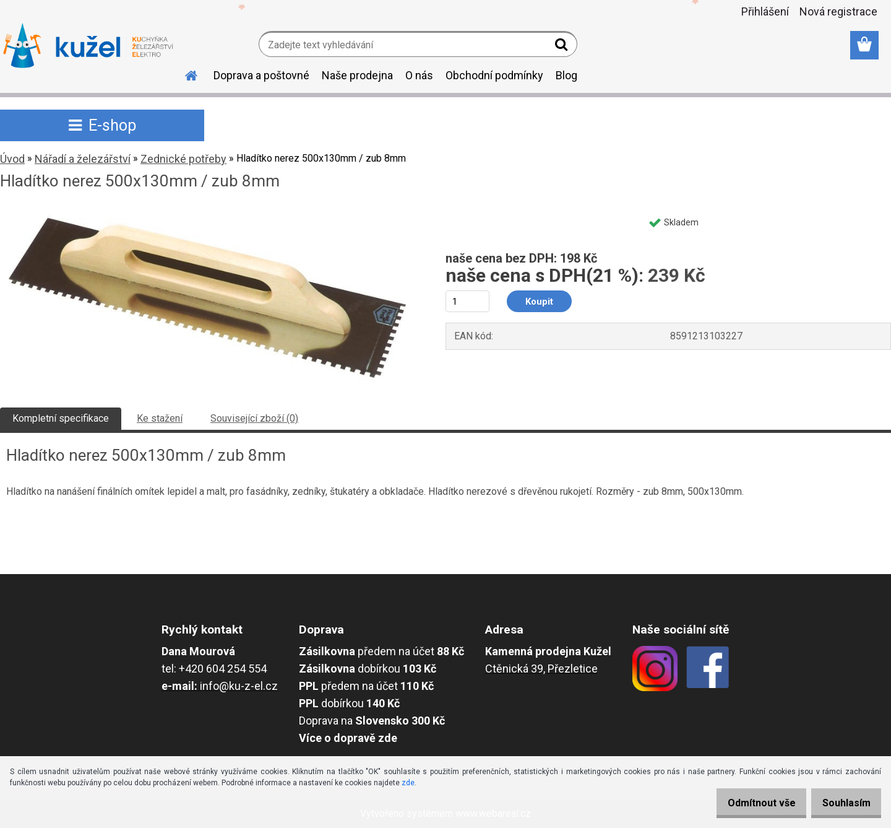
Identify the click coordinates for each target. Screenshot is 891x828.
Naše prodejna (357, 75)
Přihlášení (765, 11)
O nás (419, 75)
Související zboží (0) (254, 418)
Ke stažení (160, 418)
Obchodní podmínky (494, 75)
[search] (563, 47)
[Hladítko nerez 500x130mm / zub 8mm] (207, 214)
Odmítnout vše (747, 803)
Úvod (12, 158)
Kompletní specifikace (60, 418)
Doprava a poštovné (261, 75)
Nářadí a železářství (83, 158)
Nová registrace (838, 11)
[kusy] (467, 301)
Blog (566, 75)
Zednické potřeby (183, 158)
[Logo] (88, 46)
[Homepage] (184, 73)
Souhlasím (841, 803)
